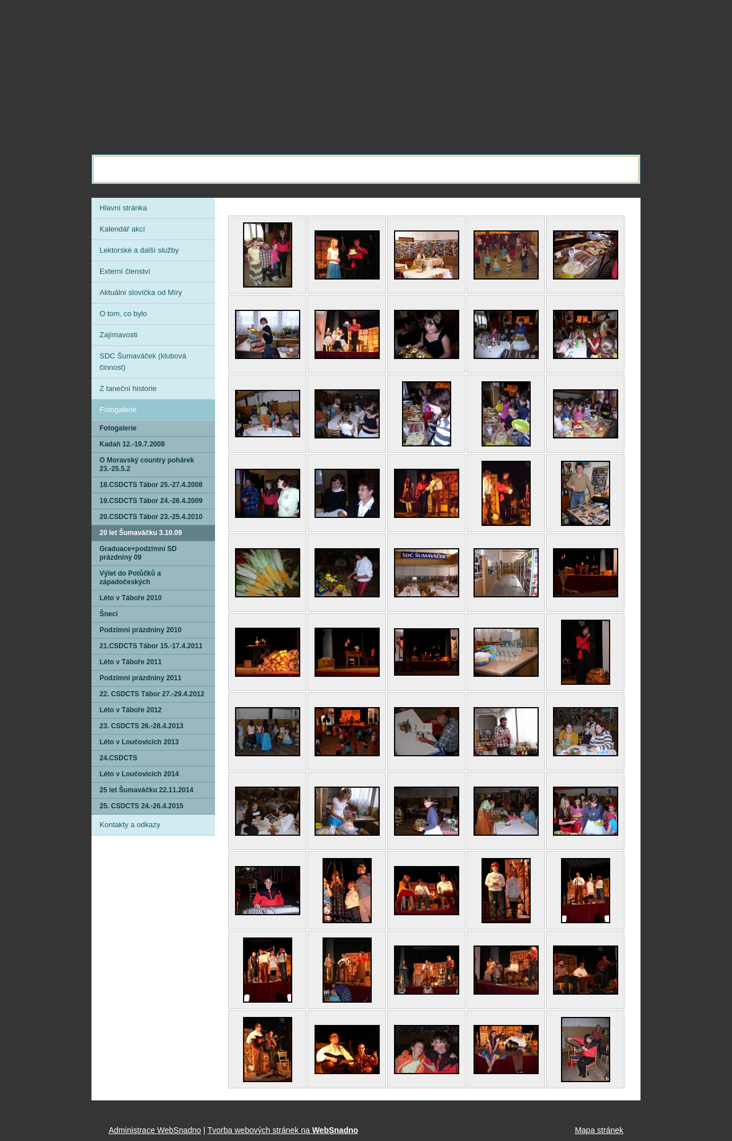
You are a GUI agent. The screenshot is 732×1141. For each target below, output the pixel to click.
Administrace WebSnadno (155, 1130)
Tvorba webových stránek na (283, 1130)
